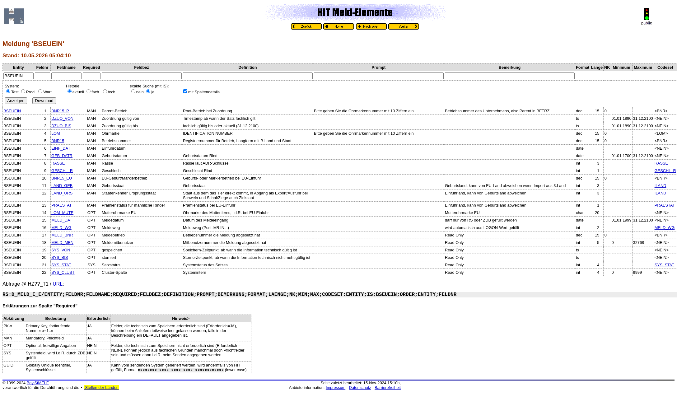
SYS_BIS (59, 257)
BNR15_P (60, 111)
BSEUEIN (12, 111)
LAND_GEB (61, 185)
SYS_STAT (61, 265)
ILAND (660, 185)
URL (58, 284)
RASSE (58, 163)
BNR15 (57, 140)
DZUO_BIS (61, 126)
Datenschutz (360, 387)
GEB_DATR (61, 155)
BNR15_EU (61, 178)
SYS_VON (60, 250)
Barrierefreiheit (388, 387)
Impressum (335, 387)
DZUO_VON (62, 118)
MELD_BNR (62, 235)
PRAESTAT (61, 205)
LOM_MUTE (62, 212)
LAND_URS (61, 193)
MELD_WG (61, 227)
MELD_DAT (61, 220)
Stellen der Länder (101, 387)
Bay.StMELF (38, 383)
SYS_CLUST (63, 272)
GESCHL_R (62, 170)
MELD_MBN (62, 242)
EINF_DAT (60, 148)
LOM (55, 133)
